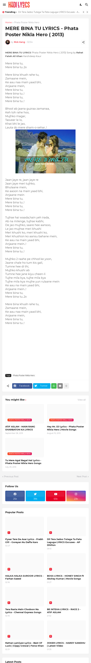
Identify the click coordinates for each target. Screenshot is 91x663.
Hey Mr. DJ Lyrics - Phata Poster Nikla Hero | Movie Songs (65, 428)
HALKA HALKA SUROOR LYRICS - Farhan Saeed (24, 577)
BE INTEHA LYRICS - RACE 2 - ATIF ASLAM (63, 611)
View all (82, 400)
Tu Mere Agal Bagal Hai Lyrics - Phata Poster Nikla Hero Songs (23, 462)
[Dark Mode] (81, 4)
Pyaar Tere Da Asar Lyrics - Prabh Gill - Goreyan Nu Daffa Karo (24, 541)
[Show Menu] (4, 4)
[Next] (87, 12)
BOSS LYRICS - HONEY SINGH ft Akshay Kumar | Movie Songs (65, 577)
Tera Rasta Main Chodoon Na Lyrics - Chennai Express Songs (23, 611)
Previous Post (11, 476)
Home (8, 22)
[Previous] (83, 12)
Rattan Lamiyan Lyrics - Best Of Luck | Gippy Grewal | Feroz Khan (24, 644)
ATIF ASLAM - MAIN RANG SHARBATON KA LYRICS (20, 428)
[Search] (87, 4)
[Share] (83, 42)
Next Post (82, 476)
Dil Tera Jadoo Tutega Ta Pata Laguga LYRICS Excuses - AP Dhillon (49, 12)
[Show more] (66, 386)
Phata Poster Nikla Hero (26, 22)
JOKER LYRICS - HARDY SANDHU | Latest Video (66, 644)
